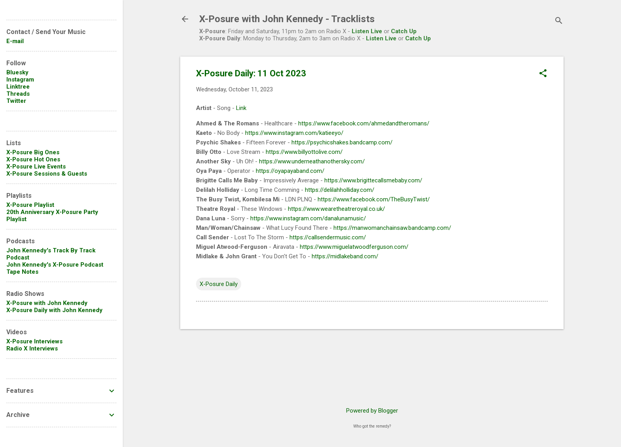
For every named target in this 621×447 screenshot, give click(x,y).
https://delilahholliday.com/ (339, 189)
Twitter (16, 100)
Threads (18, 93)
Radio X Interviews (32, 348)
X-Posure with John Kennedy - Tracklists (287, 19)
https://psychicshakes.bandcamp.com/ (341, 142)
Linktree (18, 86)
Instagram (20, 79)
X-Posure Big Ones (32, 152)
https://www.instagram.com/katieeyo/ (294, 132)
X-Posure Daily (219, 284)
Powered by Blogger (372, 410)
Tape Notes (22, 271)
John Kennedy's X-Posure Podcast (54, 264)
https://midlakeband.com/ (345, 256)
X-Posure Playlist (30, 204)
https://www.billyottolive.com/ (304, 151)
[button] (543, 74)
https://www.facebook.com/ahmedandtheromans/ (363, 123)
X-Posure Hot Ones (33, 159)
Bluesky (17, 72)
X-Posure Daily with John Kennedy (54, 310)
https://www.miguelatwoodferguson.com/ (354, 246)
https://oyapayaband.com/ (290, 170)
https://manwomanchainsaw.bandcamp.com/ (392, 227)
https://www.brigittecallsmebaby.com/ (373, 180)
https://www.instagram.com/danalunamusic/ (308, 218)
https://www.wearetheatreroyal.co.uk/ (336, 208)
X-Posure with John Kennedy (47, 303)
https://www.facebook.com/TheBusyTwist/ (374, 199)
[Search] (559, 21)
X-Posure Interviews (34, 341)
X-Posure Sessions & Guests (46, 173)
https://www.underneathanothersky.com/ (312, 161)
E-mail (15, 41)
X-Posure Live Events (36, 166)
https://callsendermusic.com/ (328, 237)
